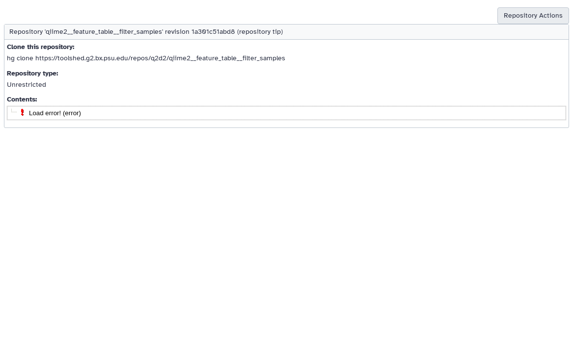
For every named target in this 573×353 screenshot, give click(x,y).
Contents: (22, 99)
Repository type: (32, 73)
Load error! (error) (55, 113)
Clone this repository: (40, 47)
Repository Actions (533, 15)
